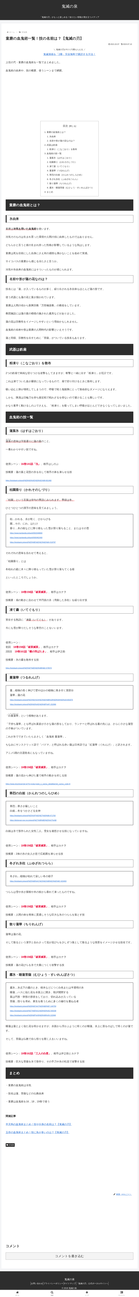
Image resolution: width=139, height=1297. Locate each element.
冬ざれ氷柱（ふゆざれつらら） (64, 182)
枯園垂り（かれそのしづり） (62, 164)
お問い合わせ (33, 1288)
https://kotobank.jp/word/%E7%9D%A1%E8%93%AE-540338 (33, 1016)
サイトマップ (71, 1288)
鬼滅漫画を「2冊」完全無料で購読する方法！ (69, 54)
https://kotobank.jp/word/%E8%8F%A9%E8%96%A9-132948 (33, 1020)
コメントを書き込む (69, 1261)
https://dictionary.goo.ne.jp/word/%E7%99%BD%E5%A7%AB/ (33, 825)
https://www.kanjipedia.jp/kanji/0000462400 (26, 542)
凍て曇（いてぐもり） (59, 169)
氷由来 (51, 137)
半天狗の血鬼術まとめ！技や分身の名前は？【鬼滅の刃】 (39, 1129)
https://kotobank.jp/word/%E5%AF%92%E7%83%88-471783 (33, 820)
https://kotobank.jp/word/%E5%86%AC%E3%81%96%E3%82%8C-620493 (38, 886)
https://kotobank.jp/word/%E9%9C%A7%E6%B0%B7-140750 (33, 1011)
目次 (65, 126)
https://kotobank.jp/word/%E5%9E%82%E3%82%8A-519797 (33, 547)
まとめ (48, 196)
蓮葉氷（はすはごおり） (60, 160)
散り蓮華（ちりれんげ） (60, 187)
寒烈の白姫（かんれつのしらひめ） (66, 178)
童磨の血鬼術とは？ (55, 132)
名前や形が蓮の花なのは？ (61, 141)
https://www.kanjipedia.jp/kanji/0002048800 (26, 538)
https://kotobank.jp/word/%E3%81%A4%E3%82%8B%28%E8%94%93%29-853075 (41, 705)
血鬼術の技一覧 (53, 155)
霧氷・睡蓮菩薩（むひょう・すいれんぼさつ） (72, 192)
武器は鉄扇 (51, 146)
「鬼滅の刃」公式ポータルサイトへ (96, 1288)
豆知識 (10, 1150)
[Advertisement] (69, 96)
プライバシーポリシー (52, 1288)
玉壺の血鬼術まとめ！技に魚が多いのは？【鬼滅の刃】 (37, 1137)
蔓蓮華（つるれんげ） (59, 173)
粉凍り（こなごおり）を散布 (62, 150)
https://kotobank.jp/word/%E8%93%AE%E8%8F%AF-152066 (33, 709)
